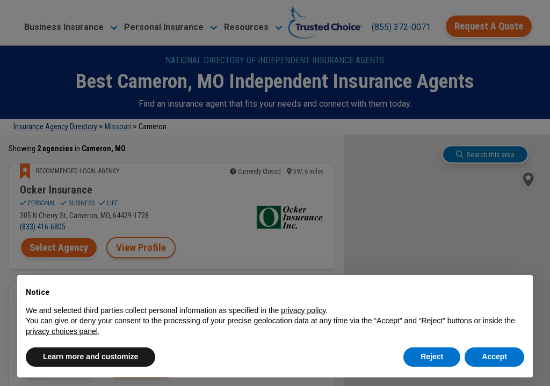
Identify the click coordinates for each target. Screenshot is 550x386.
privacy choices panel (62, 331)
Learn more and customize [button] (90, 356)
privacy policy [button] (303, 310)
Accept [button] (494, 356)
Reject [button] (432, 356)
